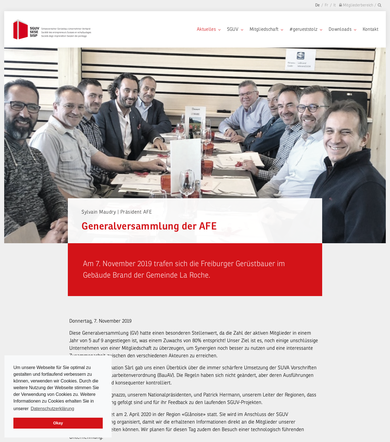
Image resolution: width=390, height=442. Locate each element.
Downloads (342, 29)
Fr (326, 5)
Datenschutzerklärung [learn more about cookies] (52, 408)
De (317, 5)
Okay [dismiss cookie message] (58, 423)
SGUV (235, 29)
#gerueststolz (305, 29)
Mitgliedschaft (266, 29)
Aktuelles (208, 29)
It (334, 5)
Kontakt (370, 29)
